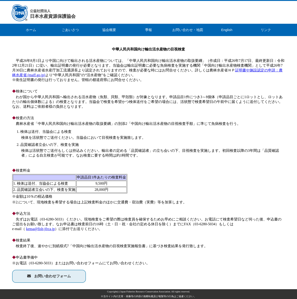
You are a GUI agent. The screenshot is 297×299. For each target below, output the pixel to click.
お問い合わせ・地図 (187, 30)
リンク (266, 30)
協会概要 (109, 30)
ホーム (31, 30)
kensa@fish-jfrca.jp (40, 229)
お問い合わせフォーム (52, 276)
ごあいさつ (70, 30)
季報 (148, 30)
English (226, 30)
